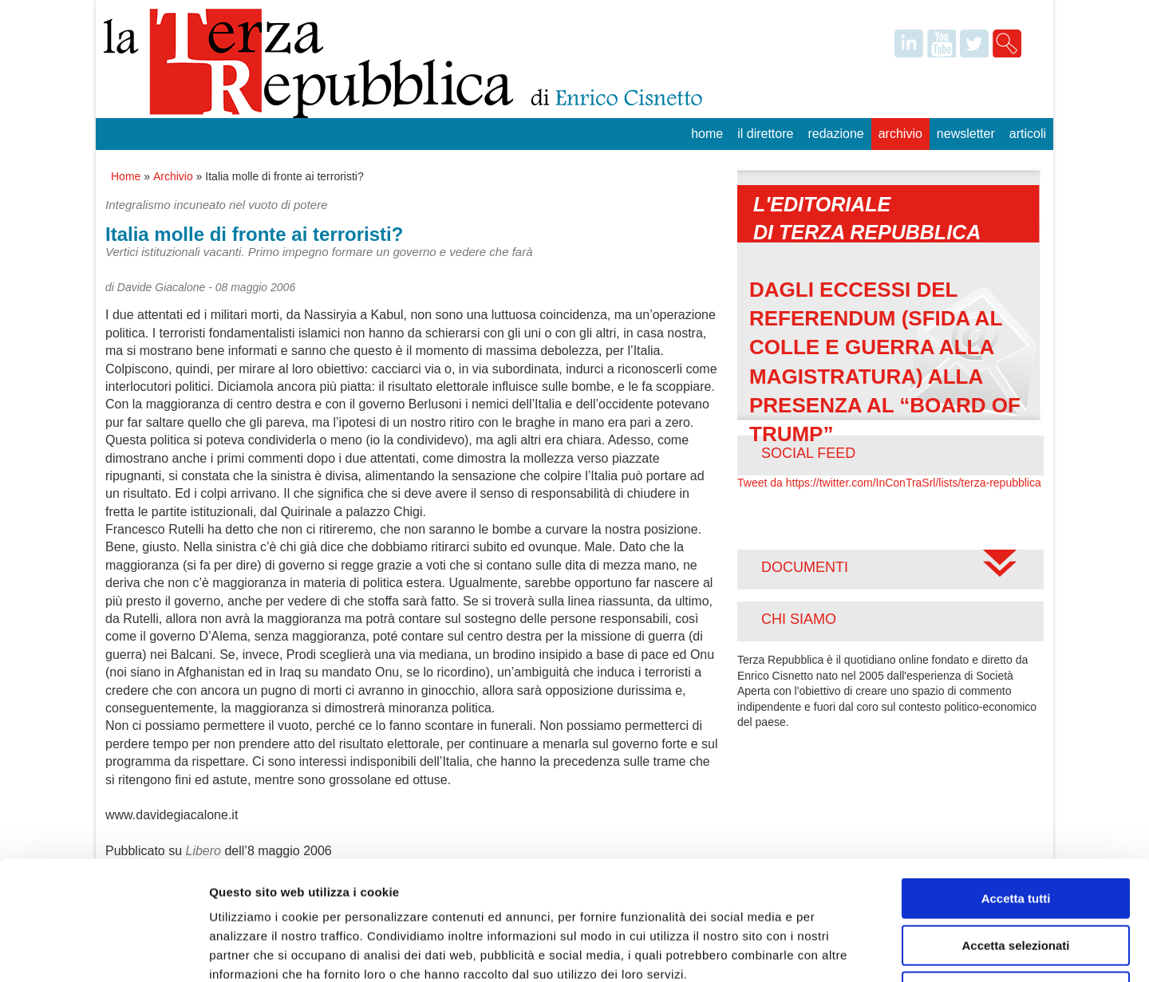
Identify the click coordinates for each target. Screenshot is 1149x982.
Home (707, 133)
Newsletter (966, 133)
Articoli (1027, 133)
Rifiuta (1016, 880)
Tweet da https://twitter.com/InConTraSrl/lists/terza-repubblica (889, 482)
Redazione (835, 133)
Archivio (900, 133)
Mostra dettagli (839, 950)
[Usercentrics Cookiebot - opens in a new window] (103, 951)
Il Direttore (765, 133)
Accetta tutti (1016, 787)
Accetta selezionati (1015, 834)
